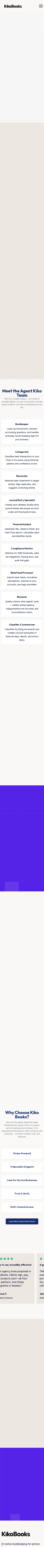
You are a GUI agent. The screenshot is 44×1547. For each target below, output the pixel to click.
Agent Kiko (31, 391)
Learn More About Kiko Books (22, 1221)
